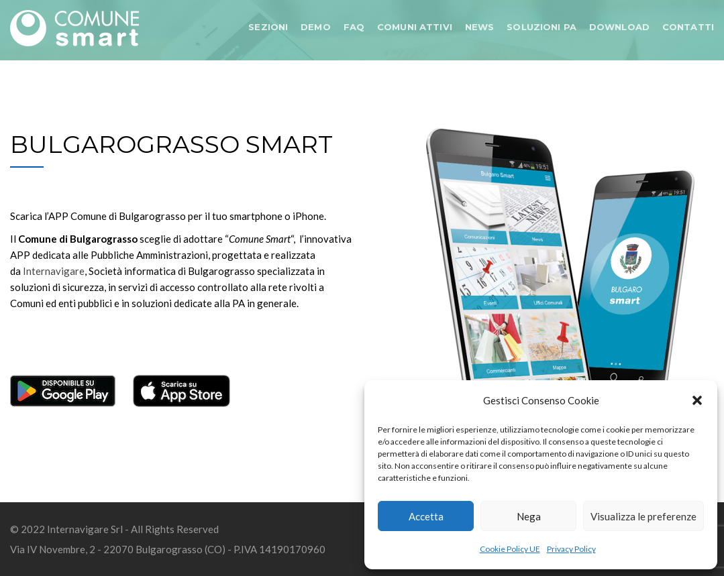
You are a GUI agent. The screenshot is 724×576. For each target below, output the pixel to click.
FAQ (354, 26)
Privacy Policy (571, 549)
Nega (529, 516)
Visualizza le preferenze (643, 516)
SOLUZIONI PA (541, 26)
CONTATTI (688, 26)
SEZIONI (268, 26)
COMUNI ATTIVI (414, 26)
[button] (697, 400)
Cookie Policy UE (510, 549)
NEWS (480, 26)
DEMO (316, 26)
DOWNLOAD (619, 26)
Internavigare (54, 271)
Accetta (426, 516)
